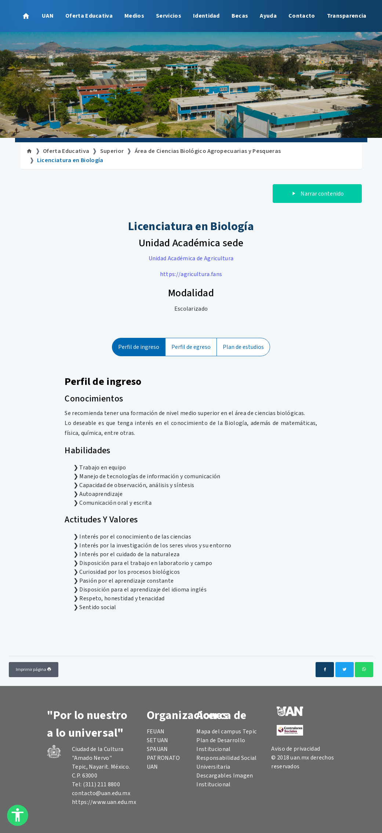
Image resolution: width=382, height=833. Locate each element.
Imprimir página (33, 669)
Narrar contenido (317, 194)
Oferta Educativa (89, 16)
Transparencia (347, 16)
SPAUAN (157, 749)
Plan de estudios (243, 347)
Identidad (206, 16)
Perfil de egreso (191, 347)
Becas (240, 16)
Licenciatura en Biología (70, 160)
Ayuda (268, 16)
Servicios (168, 16)
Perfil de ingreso (138, 347)
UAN (48, 16)
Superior (112, 151)
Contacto (301, 16)
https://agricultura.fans (191, 274)
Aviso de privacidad (295, 749)
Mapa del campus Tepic (226, 731)
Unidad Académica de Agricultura (191, 258)
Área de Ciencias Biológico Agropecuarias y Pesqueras (208, 151)
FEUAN (156, 731)
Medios (134, 16)
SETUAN (157, 740)
